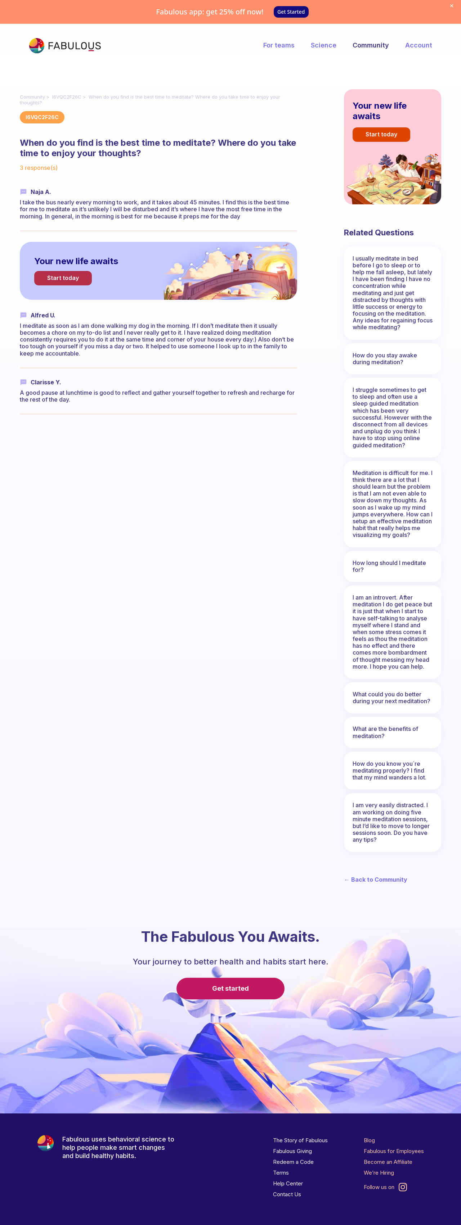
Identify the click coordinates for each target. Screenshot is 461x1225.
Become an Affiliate (388, 1161)
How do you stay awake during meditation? (385, 359)
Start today (63, 277)
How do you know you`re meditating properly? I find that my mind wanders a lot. (389, 770)
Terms (281, 1172)
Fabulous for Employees (394, 1151)
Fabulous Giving (292, 1151)
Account (418, 45)
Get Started (291, 11)
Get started (230, 988)
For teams (279, 45)
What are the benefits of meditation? (385, 732)
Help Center (288, 1183)
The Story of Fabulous (300, 1140)
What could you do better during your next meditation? (391, 698)
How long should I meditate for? (389, 566)
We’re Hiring (379, 1172)
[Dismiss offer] (451, 6)
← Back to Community (375, 879)
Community (371, 45)
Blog (369, 1140)
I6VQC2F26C (66, 97)
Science (323, 45)
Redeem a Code (293, 1161)
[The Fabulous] (65, 45)
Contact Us (287, 1194)
